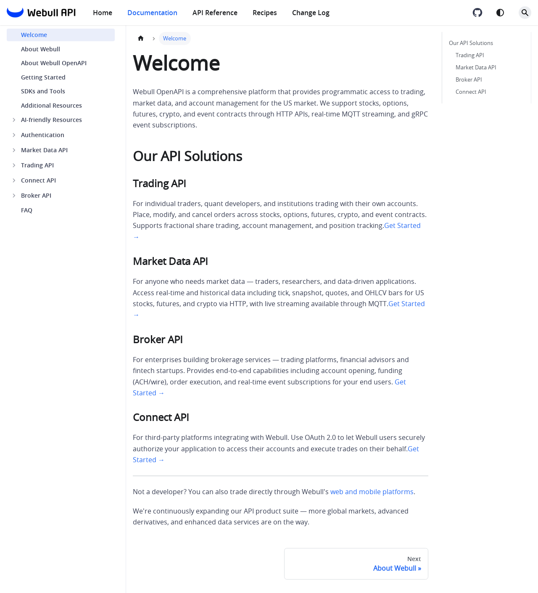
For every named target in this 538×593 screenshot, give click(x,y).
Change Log (311, 12)
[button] (61, 120)
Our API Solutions (471, 43)
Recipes (265, 12)
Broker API (469, 79)
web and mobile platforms (372, 491)
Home (102, 12)
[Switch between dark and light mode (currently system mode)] (500, 12)
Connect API (471, 91)
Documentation (152, 12)
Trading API (470, 55)
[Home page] (141, 38)
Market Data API (476, 67)
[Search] (525, 12)
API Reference (215, 12)
